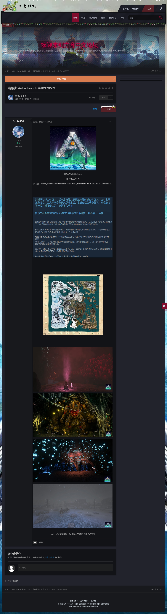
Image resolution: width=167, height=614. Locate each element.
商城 (103, 18)
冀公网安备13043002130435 (99, 604)
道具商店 (93, 18)
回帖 (109, 109)
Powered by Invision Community (78, 606)
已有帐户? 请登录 (131, 8)
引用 (41, 542)
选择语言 (74, 600)
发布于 (42, 122)
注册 (149, 8)
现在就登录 (49, 557)
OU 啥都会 (21, 96)
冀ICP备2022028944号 (82, 604)
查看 (75, 18)
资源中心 (112, 18)
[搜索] (143, 17)
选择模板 (84, 600)
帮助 (122, 18)
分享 (92, 97)
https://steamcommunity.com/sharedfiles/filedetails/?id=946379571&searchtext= (77, 184)
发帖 (95, 109)
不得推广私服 (60, 79)
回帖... (23, 567)
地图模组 (36, 99)
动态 (83, 18)
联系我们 (94, 600)
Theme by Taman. (93, 606)
